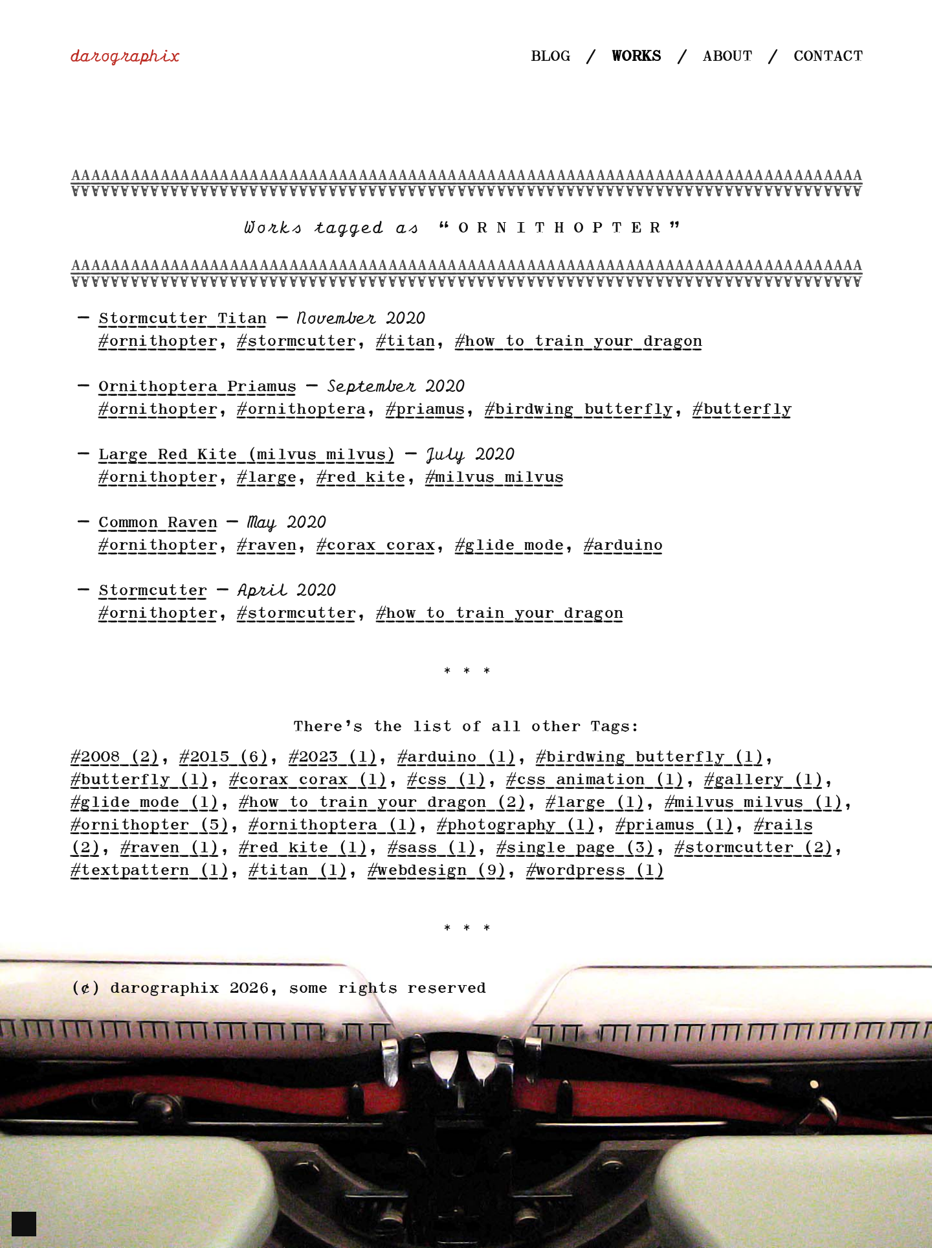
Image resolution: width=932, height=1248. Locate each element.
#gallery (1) (763, 780)
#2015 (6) (223, 757)
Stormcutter (152, 591)
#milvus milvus (494, 477)
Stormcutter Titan (182, 319)
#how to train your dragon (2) (382, 802)
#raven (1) (169, 848)
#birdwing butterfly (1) (649, 757)
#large (266, 477)
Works (636, 56)
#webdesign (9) (436, 870)
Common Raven (157, 523)
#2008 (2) (114, 757)
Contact (827, 56)
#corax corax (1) (307, 780)
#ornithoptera (300, 409)
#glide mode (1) (144, 802)
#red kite (360, 477)
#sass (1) (431, 848)
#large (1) (594, 802)
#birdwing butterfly (578, 409)
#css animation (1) (594, 780)
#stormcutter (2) (753, 848)
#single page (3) (575, 848)
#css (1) (445, 780)
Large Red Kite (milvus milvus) (246, 455)
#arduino (622, 545)
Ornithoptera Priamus (197, 387)
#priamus (424, 409)
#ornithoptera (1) (332, 825)
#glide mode (508, 545)
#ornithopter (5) (149, 825)
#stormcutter (295, 341)
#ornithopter (157, 341)
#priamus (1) (674, 825)
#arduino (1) (456, 757)
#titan (405, 341)
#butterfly (741, 409)
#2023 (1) (332, 757)
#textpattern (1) (149, 870)
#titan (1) (297, 870)
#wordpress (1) (595, 870)
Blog (550, 56)
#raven (266, 545)
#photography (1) (515, 825)
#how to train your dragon (578, 341)
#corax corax (375, 545)
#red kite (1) (302, 848)
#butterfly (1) (139, 780)
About (726, 56)
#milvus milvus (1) (753, 802)
